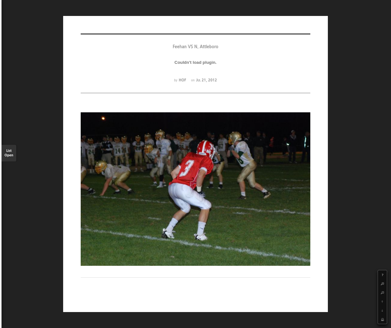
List (8, 153)
